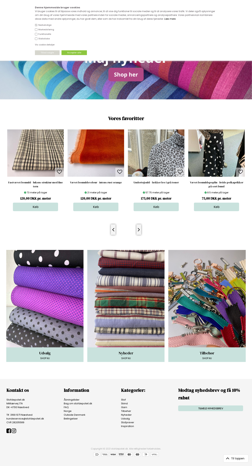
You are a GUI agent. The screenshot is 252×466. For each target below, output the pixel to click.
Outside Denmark (74, 415)
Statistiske (44, 38)
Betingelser (71, 418)
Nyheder (126, 415)
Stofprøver (127, 422)
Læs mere (170, 18)
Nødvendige (44, 24)
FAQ (66, 407)
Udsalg (125, 418)
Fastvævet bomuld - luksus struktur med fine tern (35, 184)
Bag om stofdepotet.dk (78, 403)
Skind (124, 403)
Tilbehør (126, 411)
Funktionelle (44, 34)
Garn (124, 407)
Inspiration (127, 426)
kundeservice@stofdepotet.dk (25, 418)
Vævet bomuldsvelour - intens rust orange (96, 182)
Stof (123, 399)
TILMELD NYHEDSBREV (210, 408)
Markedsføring (46, 29)
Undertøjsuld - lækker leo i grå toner (156, 182)
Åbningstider (72, 399)
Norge (68, 411)
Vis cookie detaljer (45, 44)
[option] (35, 170)
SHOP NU (44, 355)
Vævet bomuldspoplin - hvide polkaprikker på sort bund (216, 184)
